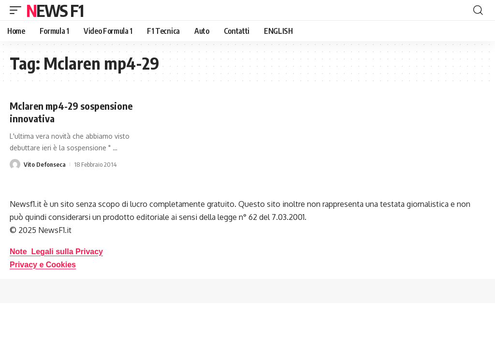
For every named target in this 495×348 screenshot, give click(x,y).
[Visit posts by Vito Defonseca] (15, 164)
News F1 (54, 10)
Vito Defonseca (45, 164)
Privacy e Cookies (43, 265)
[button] (18, 10)
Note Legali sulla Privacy (56, 251)
